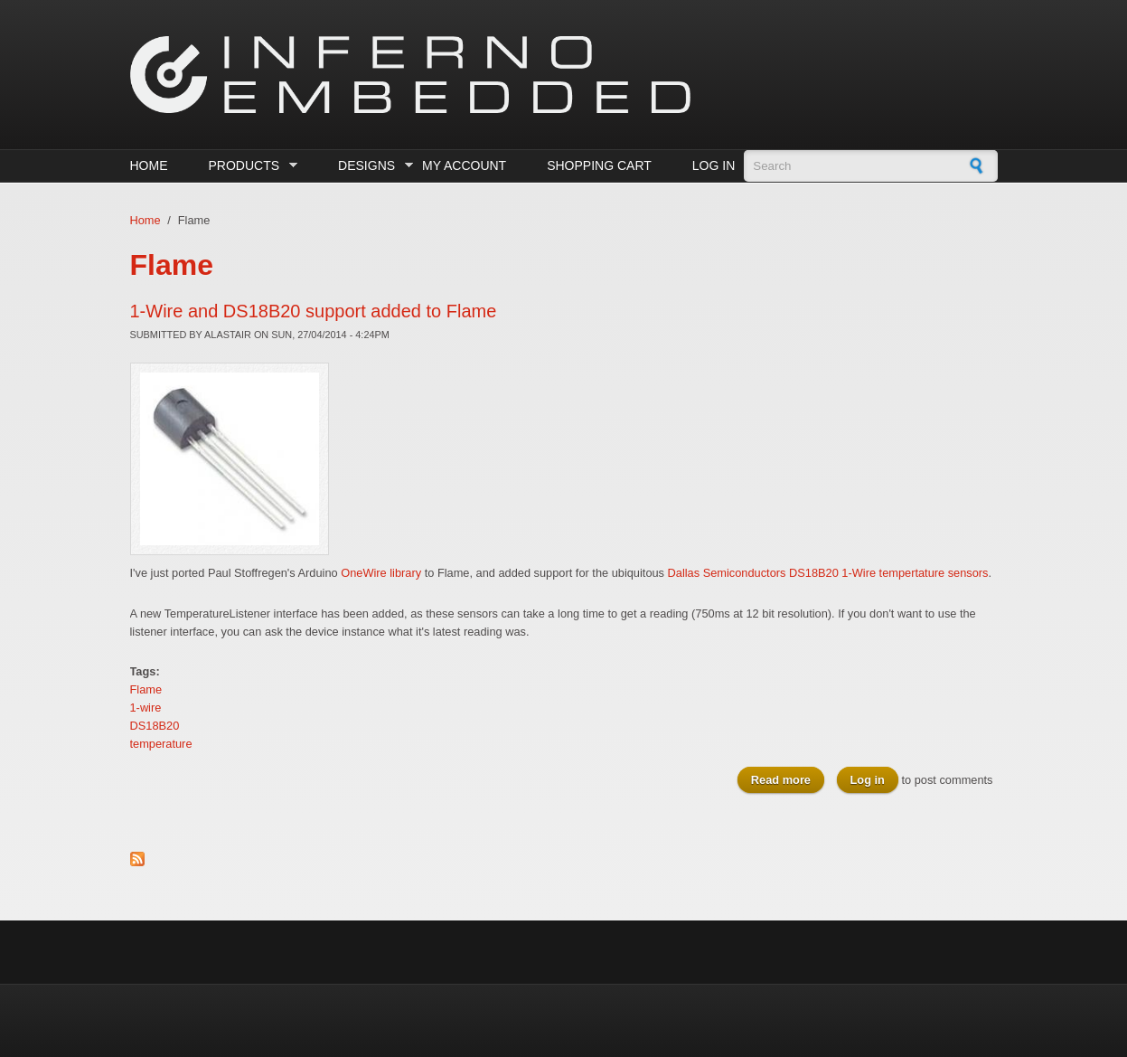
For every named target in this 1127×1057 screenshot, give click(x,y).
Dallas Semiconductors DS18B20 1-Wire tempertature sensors (828, 573)
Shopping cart (599, 165)
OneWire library (381, 573)
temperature (161, 743)
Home (149, 165)
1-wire (146, 707)
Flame (146, 689)
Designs (371, 166)
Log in (713, 165)
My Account (464, 165)
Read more (787, 779)
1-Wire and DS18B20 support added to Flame (313, 311)
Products (248, 166)
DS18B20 (155, 725)
